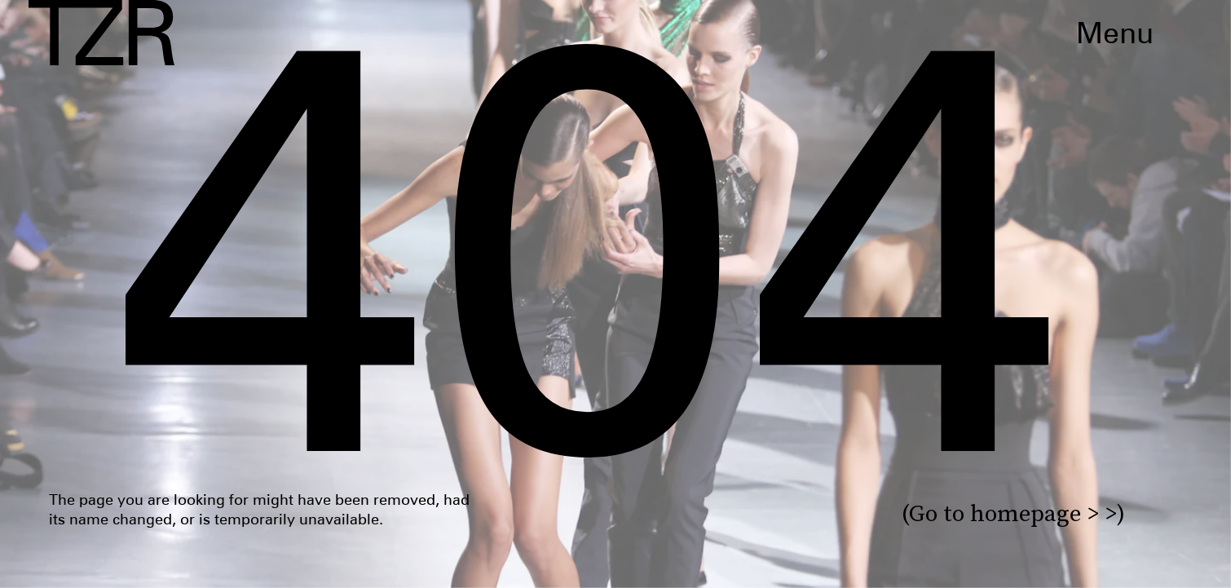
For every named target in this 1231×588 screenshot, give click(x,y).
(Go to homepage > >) (1013, 513)
